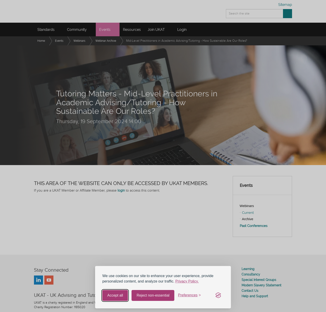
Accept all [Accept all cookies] (115, 295)
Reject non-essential (153, 295)
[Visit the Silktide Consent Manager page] (218, 295)
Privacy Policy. (187, 281)
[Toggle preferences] (189, 295)
